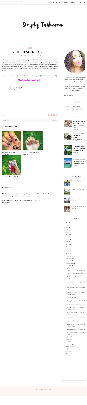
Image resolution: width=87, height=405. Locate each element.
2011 (67, 353)
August (69, 265)
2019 (67, 239)
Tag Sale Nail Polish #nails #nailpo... (31, 153)
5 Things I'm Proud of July (77, 189)
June (68, 337)
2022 (67, 232)
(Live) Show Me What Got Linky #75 (76, 304)
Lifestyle (78, 109)
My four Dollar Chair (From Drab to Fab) (77, 317)
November (70, 258)
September (70, 263)
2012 (67, 351)
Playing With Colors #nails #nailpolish (76, 301)
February (69, 346)
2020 (67, 237)
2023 (67, 230)
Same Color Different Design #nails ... (10, 178)
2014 (67, 251)
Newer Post (6, 120)
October (69, 261)
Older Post (54, 120)
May (68, 339)
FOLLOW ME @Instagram (44, 389)
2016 (67, 246)
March (69, 344)
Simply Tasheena (24, 55)
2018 (67, 241)
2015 (67, 249)
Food (72, 109)
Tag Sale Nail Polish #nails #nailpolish (76, 273)
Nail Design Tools (71, 297)
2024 (67, 227)
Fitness (67, 109)
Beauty (67, 106)
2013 (67, 253)
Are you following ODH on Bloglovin (76, 329)
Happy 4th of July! (71, 321)
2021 (67, 234)
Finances (79, 106)
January (69, 349)
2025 (67, 225)
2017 (67, 244)
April (68, 341)
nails (29, 47)
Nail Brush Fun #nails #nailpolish (8, 153)
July (68, 268)
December (70, 256)
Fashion (73, 106)
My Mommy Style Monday (77, 181)
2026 (67, 222)
